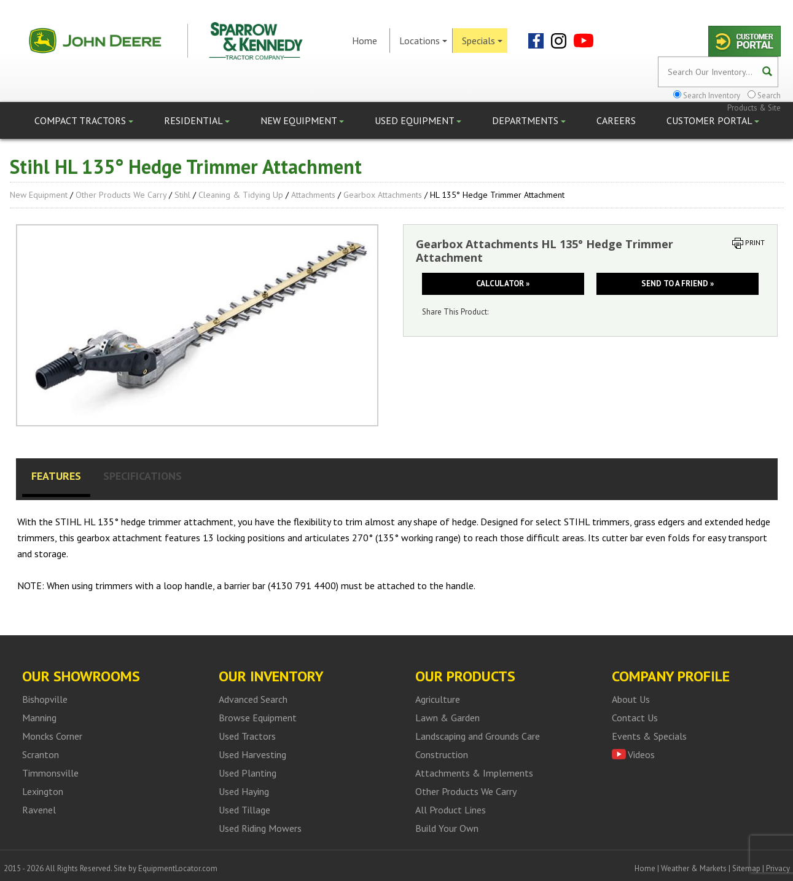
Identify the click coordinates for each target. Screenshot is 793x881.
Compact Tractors (83, 120)
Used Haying (244, 791)
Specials (482, 40)
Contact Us (635, 717)
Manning (39, 717)
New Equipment (302, 120)
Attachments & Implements (474, 773)
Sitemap (746, 868)
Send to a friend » (677, 283)
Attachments (313, 194)
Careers (616, 120)
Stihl (182, 194)
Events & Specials (649, 736)
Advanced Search (253, 699)
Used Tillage (244, 810)
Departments (529, 120)
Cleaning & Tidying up (240, 194)
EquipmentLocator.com (177, 868)
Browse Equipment (258, 717)
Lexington (42, 791)
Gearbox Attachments (382, 194)
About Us (631, 699)
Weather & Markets (694, 868)
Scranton (40, 754)
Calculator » (502, 283)
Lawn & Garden (447, 717)
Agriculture (437, 699)
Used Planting (247, 773)
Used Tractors (247, 736)
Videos (641, 754)
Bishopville (45, 699)
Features (56, 476)
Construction (441, 754)
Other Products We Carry (121, 194)
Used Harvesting (252, 754)
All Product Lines (450, 810)
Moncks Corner (52, 736)
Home (364, 40)
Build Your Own (447, 828)
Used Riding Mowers (260, 828)
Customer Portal (712, 120)
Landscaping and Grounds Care (477, 736)
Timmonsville (50, 773)
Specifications (142, 476)
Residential (197, 120)
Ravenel (39, 810)
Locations (423, 40)
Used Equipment (418, 120)
